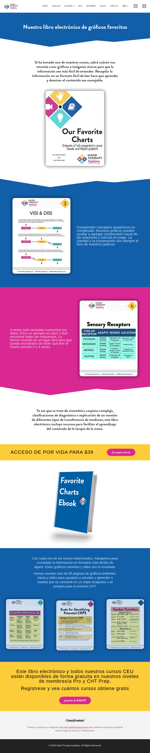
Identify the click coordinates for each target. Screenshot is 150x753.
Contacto (114, 6)
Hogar (45, 6)
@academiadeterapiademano (73, 727)
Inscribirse (91, 6)
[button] (74, 6)
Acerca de (56, 6)
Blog (80, 6)
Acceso (103, 6)
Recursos (69, 6)
